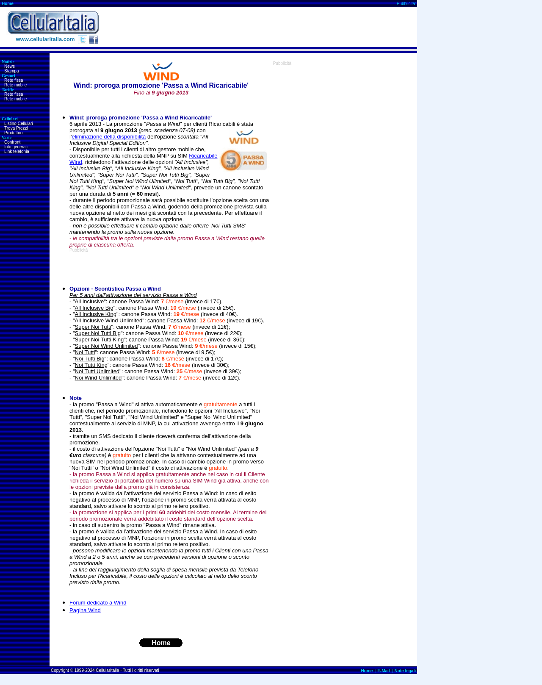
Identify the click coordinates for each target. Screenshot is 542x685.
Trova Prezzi (16, 128)
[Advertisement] (263, 27)
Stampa (11, 71)
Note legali (405, 670)
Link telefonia (16, 151)
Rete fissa (13, 80)
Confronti (13, 142)
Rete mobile (15, 85)
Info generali (16, 146)
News (9, 66)
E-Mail (383, 670)
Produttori (13, 132)
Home (8, 3)
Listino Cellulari (18, 123)
